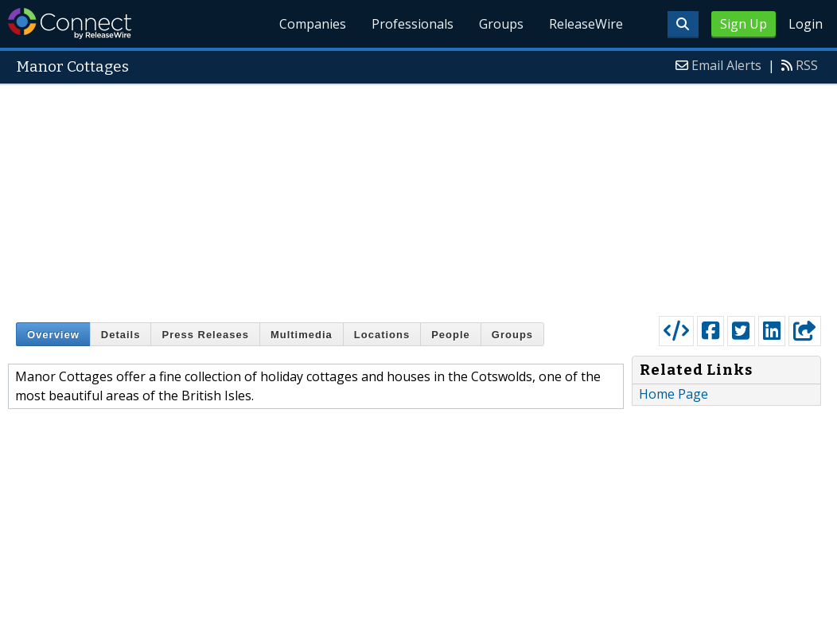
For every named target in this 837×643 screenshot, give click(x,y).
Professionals (413, 24)
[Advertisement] (418, 196)
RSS (807, 65)
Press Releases (205, 335)
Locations (382, 335)
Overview (53, 335)
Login (805, 24)
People (450, 335)
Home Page (673, 394)
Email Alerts (726, 65)
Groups (501, 24)
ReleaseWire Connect (69, 23)
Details (121, 335)
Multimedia (302, 335)
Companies (313, 24)
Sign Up (743, 24)
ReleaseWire (586, 24)
